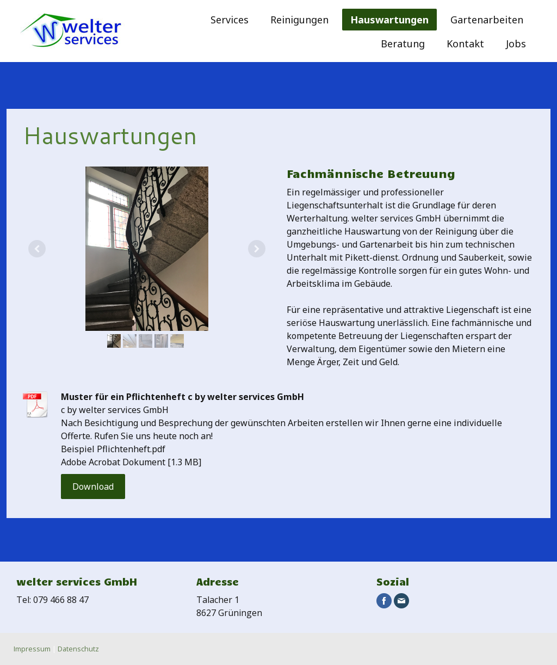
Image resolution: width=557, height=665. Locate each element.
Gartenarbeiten (486, 19)
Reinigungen (299, 19)
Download (93, 486)
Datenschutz (78, 649)
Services (230, 19)
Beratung (403, 43)
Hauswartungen (389, 19)
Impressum (32, 649)
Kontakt (465, 43)
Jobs (516, 43)
